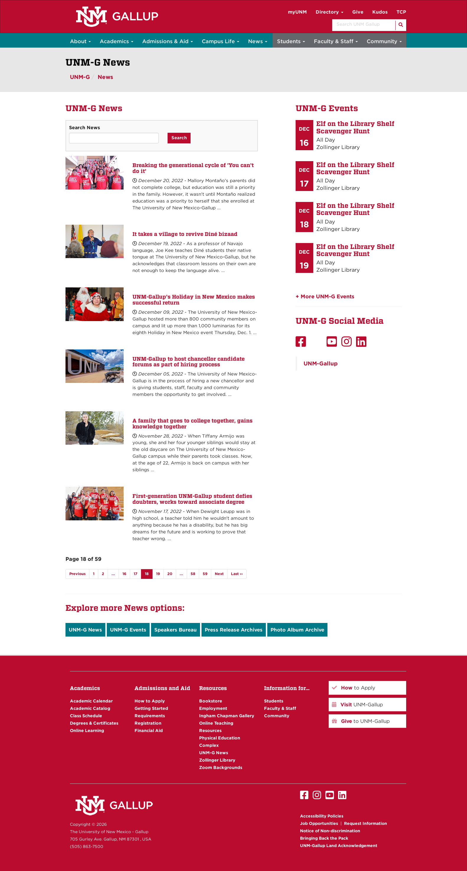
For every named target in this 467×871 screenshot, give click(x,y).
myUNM (297, 12)
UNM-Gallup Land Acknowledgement (338, 845)
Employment (213, 708)
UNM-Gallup (321, 363)
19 (158, 574)
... (113, 574)
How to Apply (150, 700)
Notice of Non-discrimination (330, 830)
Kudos (380, 12)
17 (135, 574)
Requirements (150, 715)
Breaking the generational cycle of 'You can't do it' (193, 168)
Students (291, 41)
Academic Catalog (90, 708)
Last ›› (237, 574)
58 (193, 574)
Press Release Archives (234, 630)
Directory (329, 12)
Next (219, 574)
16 (124, 574)
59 (205, 574)
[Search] (400, 25)
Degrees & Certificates (94, 723)
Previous (77, 574)
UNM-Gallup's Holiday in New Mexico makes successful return (193, 300)
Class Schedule (86, 715)
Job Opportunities (319, 823)
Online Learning (87, 730)
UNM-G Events (128, 630)
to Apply (353, 688)
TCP (401, 12)
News (257, 41)
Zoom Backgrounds (220, 767)
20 (169, 574)
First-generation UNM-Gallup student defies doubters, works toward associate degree (192, 499)
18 (147, 574)
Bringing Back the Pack (324, 838)
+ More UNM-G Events (325, 296)
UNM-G (80, 77)
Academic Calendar (91, 700)
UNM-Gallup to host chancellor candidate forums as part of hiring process (188, 362)
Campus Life (220, 41)
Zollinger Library (217, 759)
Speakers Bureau (175, 630)
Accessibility (321, 816)
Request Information (365, 823)
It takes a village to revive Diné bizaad (184, 234)
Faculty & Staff (336, 41)
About (80, 41)
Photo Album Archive (297, 630)
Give (357, 12)
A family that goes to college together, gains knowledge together (192, 423)
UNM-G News (85, 630)
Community (384, 41)
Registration (148, 723)
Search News (84, 127)
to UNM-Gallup (361, 721)
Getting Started (151, 708)
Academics (116, 41)
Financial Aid (149, 730)
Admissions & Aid (167, 41)
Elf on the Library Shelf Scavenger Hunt (355, 127)
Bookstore (210, 700)
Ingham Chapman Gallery (226, 715)
